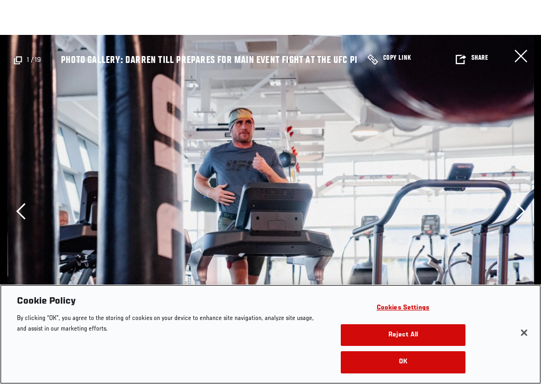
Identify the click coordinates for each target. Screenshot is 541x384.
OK (403, 362)
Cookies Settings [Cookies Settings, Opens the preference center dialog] (403, 308)
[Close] (524, 332)
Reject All (403, 335)
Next (520, 211)
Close (521, 56)
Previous (20, 211)
